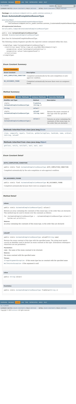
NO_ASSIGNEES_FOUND (11, 81)
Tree (26, 2)
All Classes (5, 5)
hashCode (54, 133)
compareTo (14, 133)
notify (15, 145)
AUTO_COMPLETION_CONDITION (14, 75)
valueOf (36, 111)
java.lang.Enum (10, 21)
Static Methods (23, 97)
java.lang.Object (8, 20)
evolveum (15, 310)
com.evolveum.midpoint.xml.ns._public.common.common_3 (30, 13)
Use (22, 2)
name (61, 133)
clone (6, 133)
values (35, 119)
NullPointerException (12, 263)
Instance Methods (39, 97)
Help (45, 2)
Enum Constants (19, 8)
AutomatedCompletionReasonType (29, 21)
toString (7, 135)
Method (33, 8)
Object (43, 142)
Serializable (7, 29)
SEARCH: (52, 6)
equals (22, 133)
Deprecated (33, 2)
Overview (4, 2)
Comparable (17, 29)
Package (11, 2)
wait (30, 145)
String (36, 105)
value (35, 108)
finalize (29, 133)
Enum (10, 35)
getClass (7, 145)
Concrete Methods (56, 97)
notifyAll (23, 145)
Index (41, 2)
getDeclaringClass (42, 133)
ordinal (68, 133)
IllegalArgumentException (14, 260)
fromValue (37, 103)
